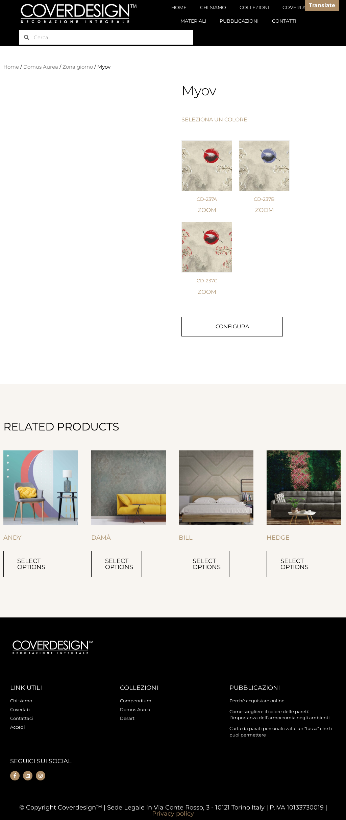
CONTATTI (284, 21)
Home (11, 67)
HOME (179, 7)
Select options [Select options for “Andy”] (31, 564)
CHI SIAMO (213, 7)
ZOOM (207, 209)
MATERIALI (193, 21)
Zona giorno (78, 67)
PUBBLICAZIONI (239, 21)
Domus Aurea (40, 67)
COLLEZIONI (254, 7)
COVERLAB (296, 7)
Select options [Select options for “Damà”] (119, 564)
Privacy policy (173, 813)
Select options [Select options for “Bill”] (207, 564)
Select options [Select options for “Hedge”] (294, 564)
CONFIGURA (232, 326)
